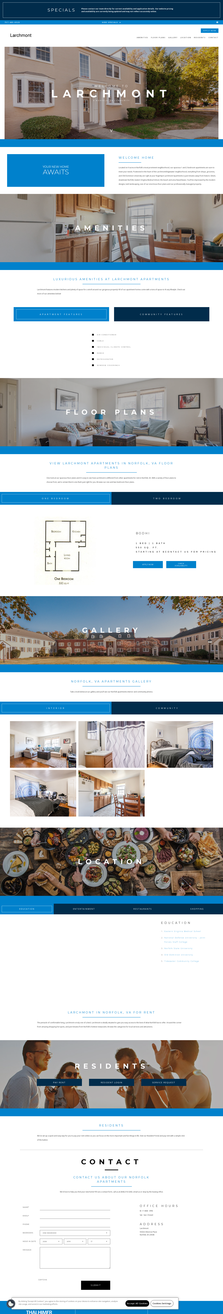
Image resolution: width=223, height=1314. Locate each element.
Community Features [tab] (161, 314)
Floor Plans (158, 38)
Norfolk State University (178, 953)
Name (25, 1212)
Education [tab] (26, 914)
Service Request (163, 1087)
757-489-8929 (12, 22)
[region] (95, 1303)
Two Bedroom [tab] (167, 503)
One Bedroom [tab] (56, 503)
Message (27, 1255)
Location (185, 38)
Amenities (142, 38)
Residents (200, 38)
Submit (96, 1290)
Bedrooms (28, 1238)
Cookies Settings (162, 1303)
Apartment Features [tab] (61, 314)
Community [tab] (167, 712)
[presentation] (53, 1290)
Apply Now (209, 30)
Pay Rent (59, 1087)
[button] (11, 1303)
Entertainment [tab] (84, 914)
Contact (213, 38)
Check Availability (181, 569)
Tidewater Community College (181, 966)
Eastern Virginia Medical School (182, 936)
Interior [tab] (55, 712)
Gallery (172, 38)
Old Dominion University (178, 960)
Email (25, 1221)
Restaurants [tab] (142, 914)
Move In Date (29, 1247)
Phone (26, 1230)
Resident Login (111, 1087)
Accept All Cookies (137, 1303)
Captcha (42, 1285)
